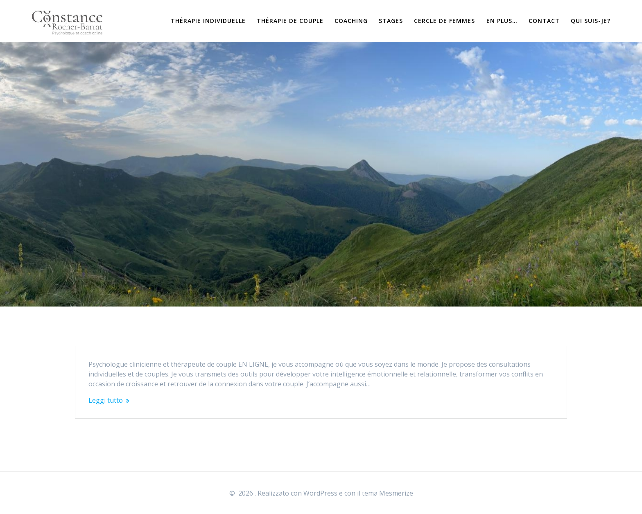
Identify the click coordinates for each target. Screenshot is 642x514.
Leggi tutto (105, 400)
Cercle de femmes (444, 21)
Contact (544, 21)
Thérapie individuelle (208, 21)
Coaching (351, 21)
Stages (391, 21)
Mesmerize (396, 493)
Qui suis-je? (590, 21)
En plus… (502, 21)
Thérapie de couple (290, 21)
